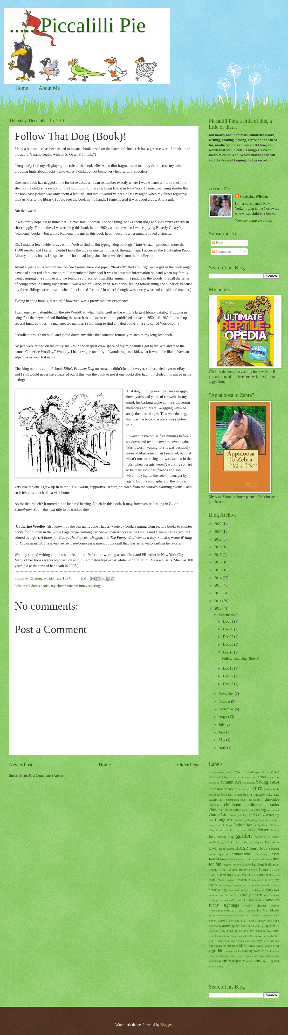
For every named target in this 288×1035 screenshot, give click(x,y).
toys (259, 941)
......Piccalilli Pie (77, 25)
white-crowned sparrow (265, 955)
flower (263, 829)
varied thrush (255, 945)
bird (258, 788)
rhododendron (217, 910)
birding (268, 789)
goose (225, 842)
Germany (273, 836)
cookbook (247, 810)
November (227, 694)
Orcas (251, 889)
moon (275, 874)
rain (252, 900)
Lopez (253, 870)
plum (267, 894)
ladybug (258, 864)
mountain (244, 880)
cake (269, 794)
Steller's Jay (246, 930)
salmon (251, 910)
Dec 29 (228, 629)
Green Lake (239, 842)
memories (226, 875)
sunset (212, 935)
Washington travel (226, 955)
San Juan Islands (267, 910)
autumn (227, 782)
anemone (246, 777)
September (227, 709)
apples (271, 777)
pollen (275, 894)
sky (231, 920)
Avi (238, 782)
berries (242, 789)
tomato (242, 940)
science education (229, 915)
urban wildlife (236, 946)
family (251, 825)
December (226, 615)
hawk (213, 848)
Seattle (268, 915)
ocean (231, 889)
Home (21, 88)
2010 (218, 608)
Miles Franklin (250, 874)
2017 (218, 555)
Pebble (242, 895)
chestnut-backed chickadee (243, 799)
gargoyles (260, 836)
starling (232, 930)
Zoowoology (216, 966)
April (223, 748)
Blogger (166, 1025)
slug (237, 920)
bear (220, 789)
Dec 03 (228, 684)
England (239, 825)
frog (231, 837)
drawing (252, 820)
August (224, 717)
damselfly (272, 815)
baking (262, 782)
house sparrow (218, 854)
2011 (218, 601)
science (213, 915)
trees (266, 940)
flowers (274, 830)
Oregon (259, 889)
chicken (214, 805)
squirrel (270, 926)
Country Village (238, 814)
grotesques (256, 842)
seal (261, 915)
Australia (214, 782)
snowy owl (265, 920)
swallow (257, 935)
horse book (258, 848)
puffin (232, 900)
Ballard (274, 782)
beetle (233, 789)
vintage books (232, 950)
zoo (276, 961)
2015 (218, 570)
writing (268, 961)
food (212, 837)
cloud (228, 810)
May (222, 740)
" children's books (221, 772)
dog (229, 820)
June (222, 732)
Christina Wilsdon (254, 197)
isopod (224, 859)
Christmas (216, 810)
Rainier (260, 900)
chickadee (272, 799)
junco (268, 859)
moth (212, 880)
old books (241, 889)
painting (213, 894)
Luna (263, 869)
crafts (253, 815)
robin (241, 910)
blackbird (214, 794)
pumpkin (242, 900)
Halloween (272, 842)
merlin (237, 874)
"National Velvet (218, 777)
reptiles (275, 905)
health (221, 848)
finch (219, 830)
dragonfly (240, 820)
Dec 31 (228, 621)
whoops (213, 960)
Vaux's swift (271, 945)
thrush (266, 935)
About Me (49, 88)
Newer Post (20, 764)
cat (276, 794)
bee (226, 789)
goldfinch (214, 842)
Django (220, 820)
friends (222, 836)
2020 (218, 532)
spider (235, 926)
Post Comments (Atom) (46, 776)
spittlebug (246, 925)
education (214, 825)
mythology (225, 885)
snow (252, 920)
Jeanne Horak (257, 859)
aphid (262, 777)
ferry (211, 830)
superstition (223, 935)
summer (273, 930)
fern (276, 825)
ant (254, 777)
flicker (252, 830)
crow (261, 815)
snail (244, 920)
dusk (268, 820)
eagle (275, 820)
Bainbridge (248, 782)
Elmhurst (227, 825)
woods (249, 960)
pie (251, 895)
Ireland (214, 859)
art (277, 777)
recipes (247, 905)
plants (259, 895)
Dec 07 (228, 676)
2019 (218, 539)
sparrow (224, 926)
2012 (218, 593)
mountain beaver (262, 879)
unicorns (221, 945)
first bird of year (235, 830)
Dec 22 (228, 637)
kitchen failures (241, 864)
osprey (269, 890)
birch (249, 789)
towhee (251, 940)
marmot (274, 869)
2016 (218, 562)
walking (247, 951)
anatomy (234, 777)
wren (258, 961)
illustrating (261, 854)
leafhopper (272, 864)
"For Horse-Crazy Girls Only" (257, 772)
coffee (237, 810)
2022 (218, 524)
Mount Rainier (227, 879)
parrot (233, 894)
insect (275, 854)
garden (244, 836)
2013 (218, 585)
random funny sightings (84, 586)
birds (276, 789)
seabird (254, 915)
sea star (244, 915)
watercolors (244, 955)
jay (246, 859)
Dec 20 (228, 644)
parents (224, 894)
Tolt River (230, 940)
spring (258, 925)
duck (261, 820)
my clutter (58, 586)
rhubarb (231, 910)
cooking (260, 810)
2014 (218, 578)
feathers (262, 825)
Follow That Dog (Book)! (240, 659)
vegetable (216, 951)
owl (276, 890)
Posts (218, 243)
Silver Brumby (218, 920)
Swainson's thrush (241, 935)
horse (242, 848)
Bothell (237, 794)
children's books (37, 586)
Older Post (187, 764)
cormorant (273, 810)
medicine (214, 874)
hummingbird (241, 854)
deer (211, 820)
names (237, 885)
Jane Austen (237, 859)
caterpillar (215, 799)
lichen (213, 870)
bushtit (247, 794)
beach (212, 789)
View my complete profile (253, 220)
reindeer (261, 905)
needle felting (218, 890)
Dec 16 (228, 652)
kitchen (227, 864)
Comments (221, 252)
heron (230, 848)
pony (212, 900)
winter (223, 961)
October (225, 701)
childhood (232, 804)
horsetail (274, 848)
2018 (218, 547)
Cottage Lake (218, 815)
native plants (251, 885)
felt (271, 825)
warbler (259, 951)
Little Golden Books (233, 870)
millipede (265, 875)
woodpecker (237, 961)
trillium (274, 940)
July (222, 724)
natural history (270, 885)
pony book (222, 900)
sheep (275, 915)
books (226, 794)
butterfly (259, 794)
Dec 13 (228, 668)
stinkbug (260, 930)
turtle (212, 945)
